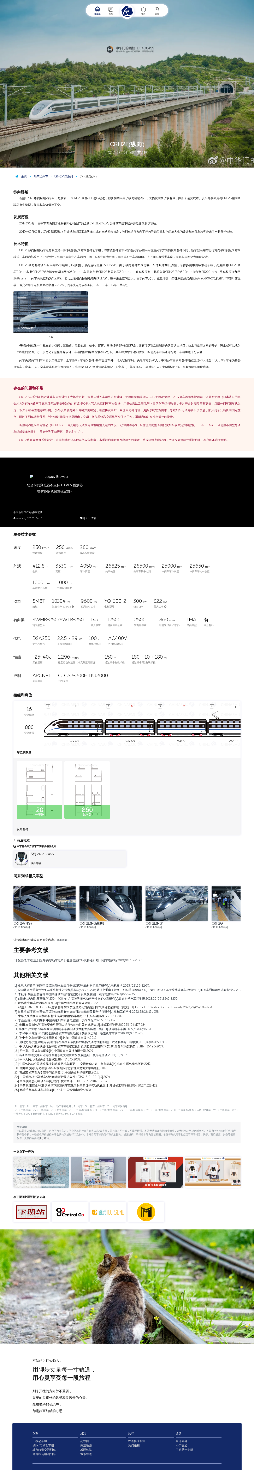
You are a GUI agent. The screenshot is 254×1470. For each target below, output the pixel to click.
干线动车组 (40, 1441)
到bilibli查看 (88, 518)
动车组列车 (38, 176)
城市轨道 (86, 1454)
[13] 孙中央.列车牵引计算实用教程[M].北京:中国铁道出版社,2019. (55, 1038)
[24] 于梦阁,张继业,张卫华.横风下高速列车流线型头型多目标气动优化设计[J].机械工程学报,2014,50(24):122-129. (85, 1085)
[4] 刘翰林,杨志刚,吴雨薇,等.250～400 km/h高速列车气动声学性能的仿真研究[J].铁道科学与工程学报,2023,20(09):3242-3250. (95, 998)
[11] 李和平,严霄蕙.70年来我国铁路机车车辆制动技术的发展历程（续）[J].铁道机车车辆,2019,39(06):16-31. (82, 1029)
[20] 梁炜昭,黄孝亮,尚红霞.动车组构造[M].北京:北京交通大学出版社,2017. (60, 1068)
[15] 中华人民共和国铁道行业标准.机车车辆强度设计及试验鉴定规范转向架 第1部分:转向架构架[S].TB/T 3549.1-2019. (88, 1046)
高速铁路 (86, 1445)
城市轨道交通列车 (44, 1450)
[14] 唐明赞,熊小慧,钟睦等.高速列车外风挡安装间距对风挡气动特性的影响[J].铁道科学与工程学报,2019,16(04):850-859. (90, 1042)
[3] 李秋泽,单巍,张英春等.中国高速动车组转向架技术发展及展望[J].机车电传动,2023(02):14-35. (74, 994)
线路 (111, 10)
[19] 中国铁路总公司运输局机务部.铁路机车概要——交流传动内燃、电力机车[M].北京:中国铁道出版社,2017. (82, 1064)
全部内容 (181, 1441)
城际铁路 (86, 1450)
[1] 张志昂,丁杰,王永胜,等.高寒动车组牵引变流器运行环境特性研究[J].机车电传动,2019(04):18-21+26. (78, 960)
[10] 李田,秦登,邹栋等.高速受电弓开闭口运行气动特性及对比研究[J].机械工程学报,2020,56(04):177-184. (79, 1025)
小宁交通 (181, 1445)
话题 (157, 10)
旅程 (143, 10)
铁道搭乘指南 (137, 1441)
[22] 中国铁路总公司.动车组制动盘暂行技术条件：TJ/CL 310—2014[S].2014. (62, 1077)
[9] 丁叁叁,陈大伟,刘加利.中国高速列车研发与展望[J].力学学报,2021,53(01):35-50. (66, 1020)
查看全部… (63, 940)
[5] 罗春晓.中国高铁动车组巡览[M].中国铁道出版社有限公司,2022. (55, 1003)
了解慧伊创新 (184, 1450)
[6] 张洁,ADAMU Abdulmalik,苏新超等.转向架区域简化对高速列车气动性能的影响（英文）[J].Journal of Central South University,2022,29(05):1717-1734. (113, 1007)
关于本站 (44, 1138)
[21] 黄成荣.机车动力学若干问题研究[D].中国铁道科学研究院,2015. (56, 1072)
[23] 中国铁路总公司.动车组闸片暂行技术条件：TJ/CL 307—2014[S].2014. (60, 1081)
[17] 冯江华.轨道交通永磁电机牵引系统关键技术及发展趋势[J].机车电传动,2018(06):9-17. (70, 1055)
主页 (20, 176)
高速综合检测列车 (44, 1454)
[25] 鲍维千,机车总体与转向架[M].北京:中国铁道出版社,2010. (52, 1090)
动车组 (97, 10)
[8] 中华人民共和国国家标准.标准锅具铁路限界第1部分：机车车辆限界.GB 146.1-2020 (68, 1016)
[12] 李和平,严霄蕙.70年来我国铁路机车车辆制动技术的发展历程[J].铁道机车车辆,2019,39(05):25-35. (78, 1033)
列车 (35, 1433)
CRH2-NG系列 (61, 176)
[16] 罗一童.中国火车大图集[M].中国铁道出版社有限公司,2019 (53, 1051)
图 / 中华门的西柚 (240, 164)
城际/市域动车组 (43, 1445)
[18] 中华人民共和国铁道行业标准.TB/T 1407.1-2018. (47, 1059)
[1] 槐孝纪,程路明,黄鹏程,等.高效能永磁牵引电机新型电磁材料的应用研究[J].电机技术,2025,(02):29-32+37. (81, 985)
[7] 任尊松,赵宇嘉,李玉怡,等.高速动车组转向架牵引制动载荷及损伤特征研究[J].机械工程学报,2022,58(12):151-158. (86, 1012)
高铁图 (84, 1441)
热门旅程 (134, 1445)
